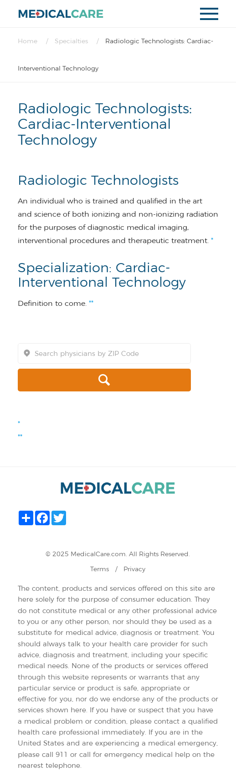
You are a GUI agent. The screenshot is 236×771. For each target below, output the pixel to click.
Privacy (134, 569)
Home (27, 41)
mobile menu (209, 16)
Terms (99, 569)
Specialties (71, 41)
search (65, 380)
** (91, 303)
